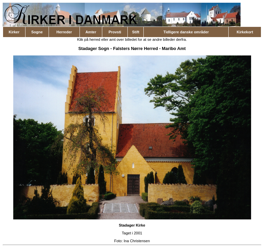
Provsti (114, 32)
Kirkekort (245, 32)
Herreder (64, 32)
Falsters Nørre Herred (135, 48)
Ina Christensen (137, 241)
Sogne (37, 32)
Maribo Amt (174, 48)
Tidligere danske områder (186, 32)
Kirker (13, 32)
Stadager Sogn (93, 48)
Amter (90, 32)
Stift (135, 32)
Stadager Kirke (132, 225)
